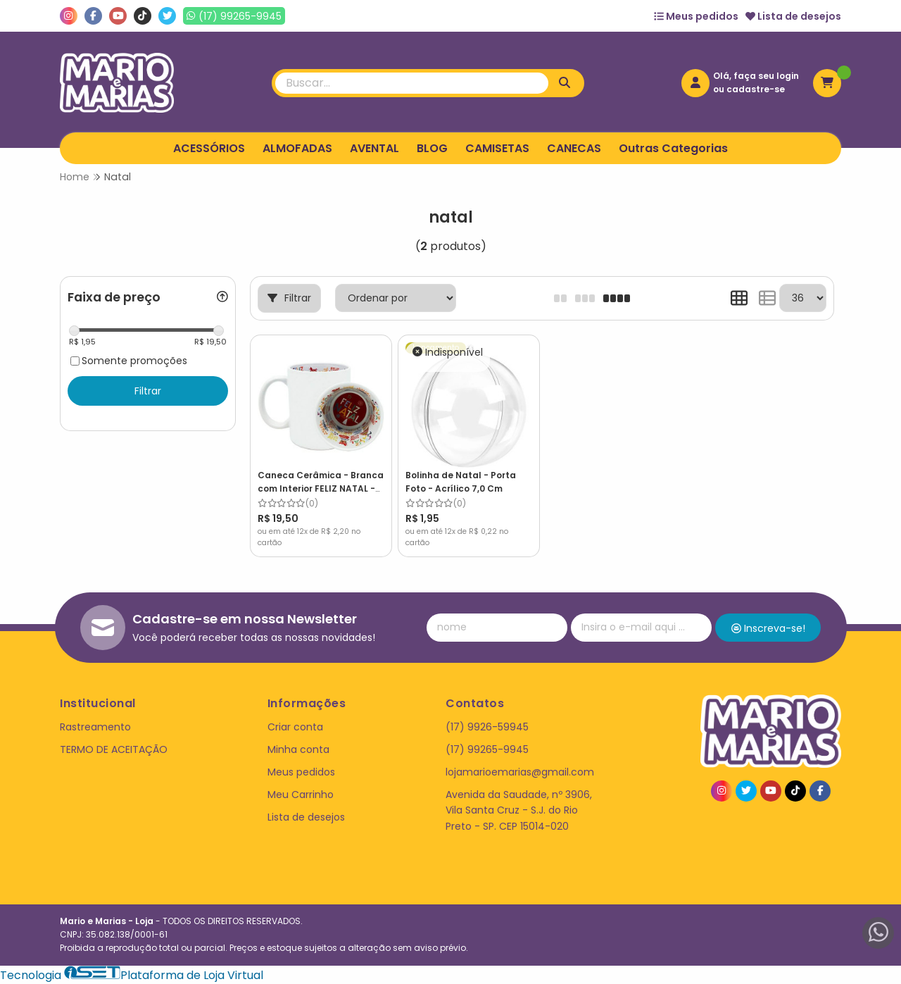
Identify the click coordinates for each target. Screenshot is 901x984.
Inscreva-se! (768, 628)
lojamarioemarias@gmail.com (520, 772)
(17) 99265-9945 (487, 749)
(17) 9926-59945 (487, 727)
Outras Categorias (673, 148)
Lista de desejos (793, 16)
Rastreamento (95, 727)
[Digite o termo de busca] (411, 83)
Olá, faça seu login (756, 76)
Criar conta (295, 727)
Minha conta (298, 749)
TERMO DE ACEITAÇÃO (114, 749)
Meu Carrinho (300, 794)
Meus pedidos (696, 16)
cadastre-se (755, 89)
